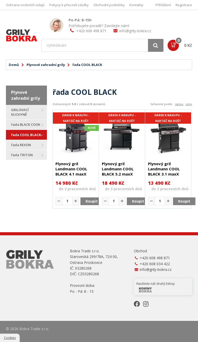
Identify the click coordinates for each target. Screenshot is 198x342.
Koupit (92, 201)
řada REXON (21, 145)
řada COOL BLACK (26, 134)
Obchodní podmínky (109, 5)
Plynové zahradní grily (46, 64)
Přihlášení (163, 5)
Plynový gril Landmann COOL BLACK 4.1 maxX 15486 (71, 171)
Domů (14, 64)
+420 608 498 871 (91, 30)
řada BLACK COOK (25, 124)
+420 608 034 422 (155, 263)
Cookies (10, 338)
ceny (188, 104)
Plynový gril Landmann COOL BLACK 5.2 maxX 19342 (118, 171)
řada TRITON (22, 155)
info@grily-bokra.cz (135, 30)
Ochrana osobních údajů (25, 5)
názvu (179, 104)
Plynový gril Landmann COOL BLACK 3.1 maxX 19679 (164, 171)
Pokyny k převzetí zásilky (69, 5)
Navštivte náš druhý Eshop (155, 287)
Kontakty (136, 5)
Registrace (184, 5)
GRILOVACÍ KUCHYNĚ (20, 112)
